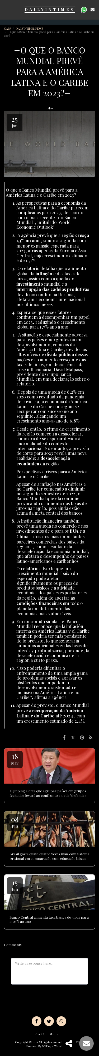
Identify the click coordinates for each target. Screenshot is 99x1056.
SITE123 (46, 1046)
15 (15, 885)
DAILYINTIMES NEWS (30, 28)
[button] (5, 9)
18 (15, 759)
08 (15, 822)
